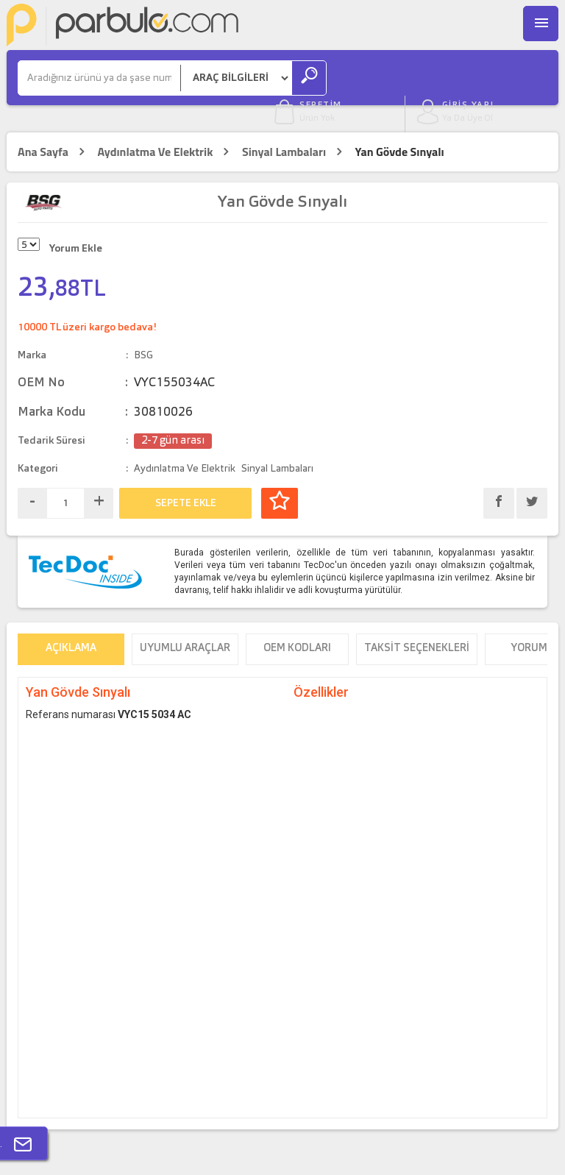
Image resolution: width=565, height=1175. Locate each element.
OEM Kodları (297, 622)
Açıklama (71, 622)
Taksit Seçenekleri (416, 622)
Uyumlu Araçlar (185, 622)
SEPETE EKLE (185, 475)
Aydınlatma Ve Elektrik (155, 124)
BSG (143, 327)
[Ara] (99, 79)
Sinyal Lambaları (284, 124)
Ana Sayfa (43, 124)
